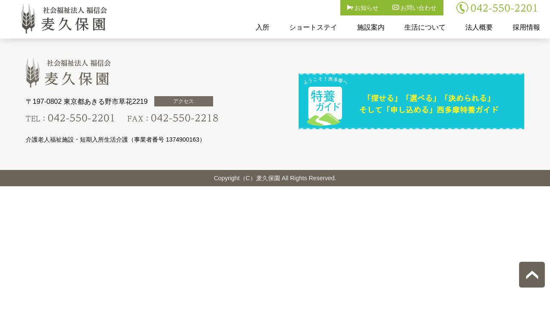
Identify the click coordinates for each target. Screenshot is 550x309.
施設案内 (371, 27)
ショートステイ (313, 27)
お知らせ (363, 7)
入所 (262, 27)
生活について (425, 27)
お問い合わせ (414, 7)
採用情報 (526, 27)
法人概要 (479, 27)
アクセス (183, 101)
